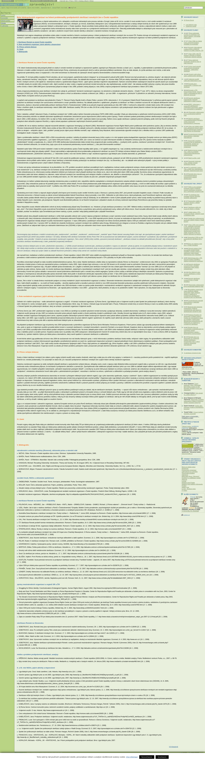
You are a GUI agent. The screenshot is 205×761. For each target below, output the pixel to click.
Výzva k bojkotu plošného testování (193, 412)
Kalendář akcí (64, 1)
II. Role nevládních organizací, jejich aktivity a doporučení (39, 44)
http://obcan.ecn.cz (188, 368)
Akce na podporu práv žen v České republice (193, 244)
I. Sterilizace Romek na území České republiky (34, 42)
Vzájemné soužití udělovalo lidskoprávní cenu (192, 79)
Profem (184, 486)
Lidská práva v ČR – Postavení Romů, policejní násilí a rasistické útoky (194, 213)
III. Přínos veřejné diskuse (26, 47)
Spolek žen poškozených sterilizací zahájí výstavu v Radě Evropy (194, 220)
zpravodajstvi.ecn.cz (19, 13)
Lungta (184, 481)
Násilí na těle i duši (194, 158)
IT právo (184, 490)
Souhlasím (162, 757)
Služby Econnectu (191, 494)
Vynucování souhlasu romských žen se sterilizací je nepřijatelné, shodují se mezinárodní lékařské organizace (193, 144)
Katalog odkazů (83, 1)
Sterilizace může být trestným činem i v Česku (192, 208)
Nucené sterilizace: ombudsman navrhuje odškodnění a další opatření (192, 99)
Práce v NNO (73, 1)
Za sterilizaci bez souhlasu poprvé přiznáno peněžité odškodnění (192, 196)
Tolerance (185, 475)
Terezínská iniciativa (188, 473)
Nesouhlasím (146, 757)
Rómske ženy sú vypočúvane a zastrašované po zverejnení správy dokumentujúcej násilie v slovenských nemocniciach (193, 330)
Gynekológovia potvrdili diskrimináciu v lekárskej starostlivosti (193, 136)
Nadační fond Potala (188, 482)
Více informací (132, 757)
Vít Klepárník (173, 747)
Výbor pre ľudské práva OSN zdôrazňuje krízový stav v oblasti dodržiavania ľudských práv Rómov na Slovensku (193, 129)
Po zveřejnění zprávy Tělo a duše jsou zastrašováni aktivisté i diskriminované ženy (193, 169)
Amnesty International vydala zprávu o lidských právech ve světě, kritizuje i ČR (193, 49)
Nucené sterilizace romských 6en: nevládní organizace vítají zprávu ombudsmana (192, 266)
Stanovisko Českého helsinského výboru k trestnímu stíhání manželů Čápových (194, 401)
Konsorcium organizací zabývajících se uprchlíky (190, 470)
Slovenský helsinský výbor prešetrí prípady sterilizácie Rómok (192, 162)
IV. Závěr (20, 49)
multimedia (4, 26)
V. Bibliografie (22, 52)
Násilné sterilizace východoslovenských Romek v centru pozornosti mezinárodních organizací (193, 121)
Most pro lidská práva (188, 467)
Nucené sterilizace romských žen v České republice (192, 280)
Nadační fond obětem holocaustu (192, 484)
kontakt (185, 752)
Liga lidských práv (191, 24)
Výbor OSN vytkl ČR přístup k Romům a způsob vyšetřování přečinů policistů (193, 55)
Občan (92, 1)
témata (3, 23)
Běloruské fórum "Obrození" (191, 476)
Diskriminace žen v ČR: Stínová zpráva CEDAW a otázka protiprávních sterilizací (193, 259)
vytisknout (185, 515)
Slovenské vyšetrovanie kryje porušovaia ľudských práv (194, 285)
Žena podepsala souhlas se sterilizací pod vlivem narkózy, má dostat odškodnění (192, 35)
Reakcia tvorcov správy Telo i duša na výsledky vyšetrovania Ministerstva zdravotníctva (193, 152)
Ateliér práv (185, 487)
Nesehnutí (185, 468)
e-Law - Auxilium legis (189, 489)
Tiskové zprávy (186, 426)
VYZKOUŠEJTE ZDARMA (190, 511)
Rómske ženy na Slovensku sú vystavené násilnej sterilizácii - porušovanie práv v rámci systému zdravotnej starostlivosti (192, 340)
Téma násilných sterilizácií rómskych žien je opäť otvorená (192, 61)
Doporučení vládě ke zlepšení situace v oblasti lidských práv (192, 202)
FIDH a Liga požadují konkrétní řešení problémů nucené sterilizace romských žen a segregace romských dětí (194, 189)
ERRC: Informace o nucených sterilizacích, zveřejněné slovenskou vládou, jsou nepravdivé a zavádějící (193, 107)
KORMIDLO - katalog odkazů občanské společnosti (190, 439)
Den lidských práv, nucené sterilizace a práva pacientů (192, 273)
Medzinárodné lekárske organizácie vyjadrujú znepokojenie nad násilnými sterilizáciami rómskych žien (193, 309)
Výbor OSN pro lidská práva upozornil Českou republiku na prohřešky (193, 42)
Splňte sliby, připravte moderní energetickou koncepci (194, 407)
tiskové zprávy (5, 20)
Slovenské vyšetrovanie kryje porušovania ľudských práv (194, 113)
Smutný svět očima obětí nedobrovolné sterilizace (193, 75)
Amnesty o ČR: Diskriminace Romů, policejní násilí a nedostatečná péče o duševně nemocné (193, 92)
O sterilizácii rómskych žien (192, 353)
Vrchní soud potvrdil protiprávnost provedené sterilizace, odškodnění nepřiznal (192, 69)
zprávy (3, 15)
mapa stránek (195, 752)
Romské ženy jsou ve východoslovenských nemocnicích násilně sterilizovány (193, 176)
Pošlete (184, 432)
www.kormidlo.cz (187, 453)
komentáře (4, 18)
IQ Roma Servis (189, 20)
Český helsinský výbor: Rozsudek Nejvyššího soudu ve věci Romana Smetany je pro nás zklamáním (193, 387)
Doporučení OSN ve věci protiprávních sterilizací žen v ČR (193, 239)
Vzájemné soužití (191, 26)
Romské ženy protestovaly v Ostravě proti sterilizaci (192, 85)
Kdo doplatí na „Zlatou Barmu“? (193, 393)
